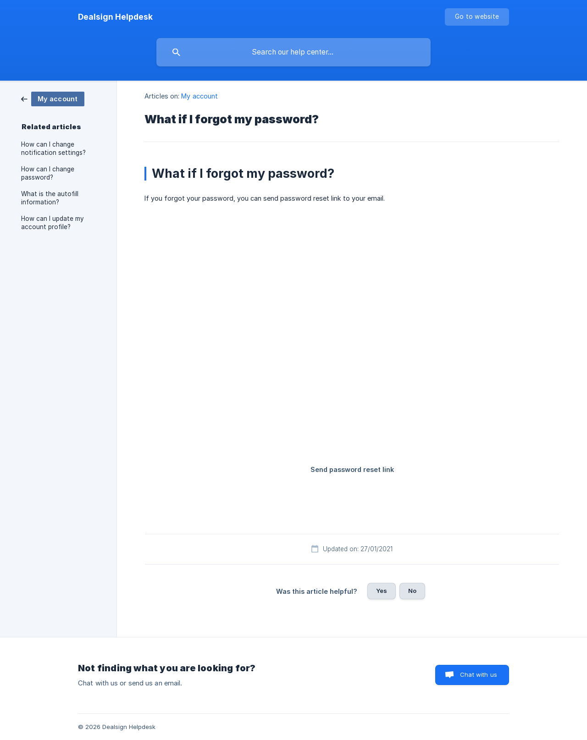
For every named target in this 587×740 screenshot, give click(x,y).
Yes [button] (381, 590)
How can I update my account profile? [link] (52, 222)
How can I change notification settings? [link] (53, 148)
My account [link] (199, 96)
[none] (115, 17)
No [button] (412, 590)
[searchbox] (293, 52)
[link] (52, 98)
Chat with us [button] (478, 674)
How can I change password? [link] (47, 173)
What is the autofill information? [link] (49, 198)
